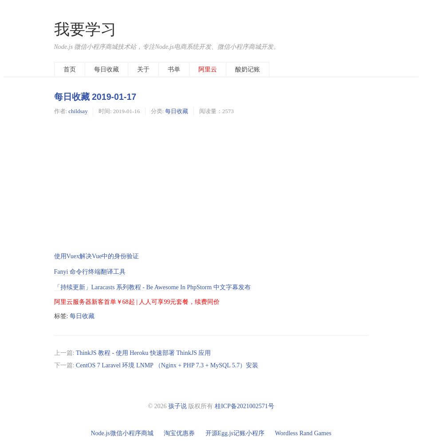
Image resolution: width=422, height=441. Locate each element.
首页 (69, 69)
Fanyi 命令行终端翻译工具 (90, 271)
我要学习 (85, 29)
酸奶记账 (247, 69)
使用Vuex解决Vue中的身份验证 (96, 256)
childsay (77, 111)
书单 (174, 69)
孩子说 (177, 406)
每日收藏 (106, 69)
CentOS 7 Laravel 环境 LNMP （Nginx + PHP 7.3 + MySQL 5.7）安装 (167, 365)
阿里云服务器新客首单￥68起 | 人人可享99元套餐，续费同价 (137, 302)
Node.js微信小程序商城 (122, 433)
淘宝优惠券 (179, 433)
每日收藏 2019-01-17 (95, 97)
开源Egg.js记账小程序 (234, 433)
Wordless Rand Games (303, 433)
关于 (143, 69)
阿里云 (207, 69)
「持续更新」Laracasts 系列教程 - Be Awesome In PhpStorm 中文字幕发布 (152, 287)
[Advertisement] (211, 183)
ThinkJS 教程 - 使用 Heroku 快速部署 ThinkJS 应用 (143, 353)
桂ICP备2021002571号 (244, 406)
